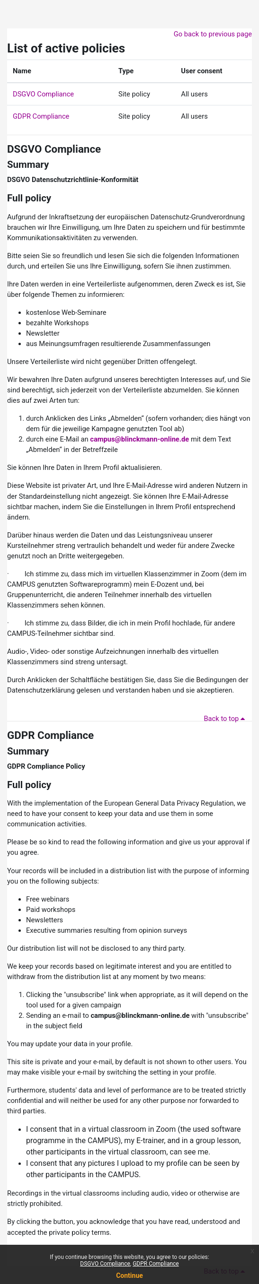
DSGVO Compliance (43, 94)
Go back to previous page (213, 34)
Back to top (226, 718)
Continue (129, 1275)
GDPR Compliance (41, 116)
